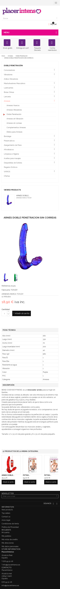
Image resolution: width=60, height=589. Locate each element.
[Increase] (8, 312)
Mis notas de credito (10, 539)
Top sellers (6, 513)
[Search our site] (28, 18)
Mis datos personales (10, 546)
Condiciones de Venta (10, 524)
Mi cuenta (5, 532)
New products (7, 510)
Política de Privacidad (10, 527)
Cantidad (6, 309)
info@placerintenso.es (11, 565)
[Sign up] (56, 496)
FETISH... (26, 475)
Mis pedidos (6, 536)
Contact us (6, 517)
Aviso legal (6, 520)
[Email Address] (28, 496)
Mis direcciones (8, 543)
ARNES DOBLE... (22, 196)
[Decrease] (8, 314)
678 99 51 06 (8, 561)
